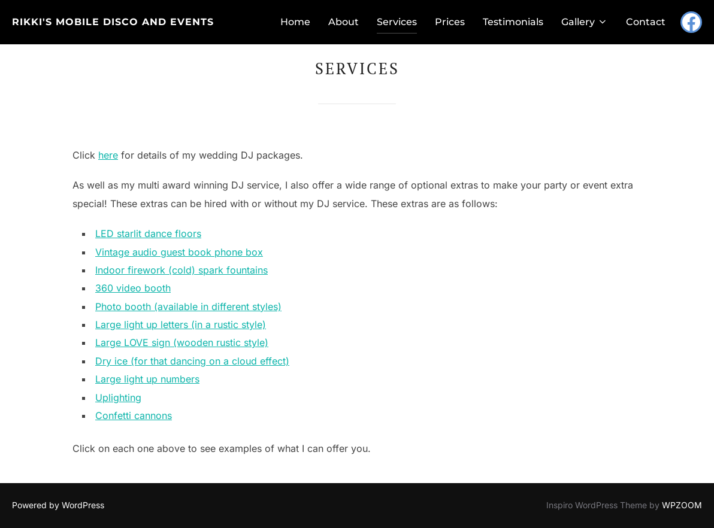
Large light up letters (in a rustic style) (180, 324)
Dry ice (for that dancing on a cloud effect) (192, 361)
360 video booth (133, 288)
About (343, 22)
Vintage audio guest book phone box (179, 252)
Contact (645, 22)
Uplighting (118, 397)
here (108, 155)
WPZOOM (682, 505)
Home (295, 22)
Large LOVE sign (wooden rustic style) (181, 342)
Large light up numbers (147, 379)
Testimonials (513, 22)
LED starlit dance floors (148, 233)
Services (397, 22)
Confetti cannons (133, 415)
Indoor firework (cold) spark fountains (181, 270)
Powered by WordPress (58, 505)
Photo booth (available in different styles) (188, 306)
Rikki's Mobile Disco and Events (113, 22)
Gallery (584, 22)
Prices (450, 22)
